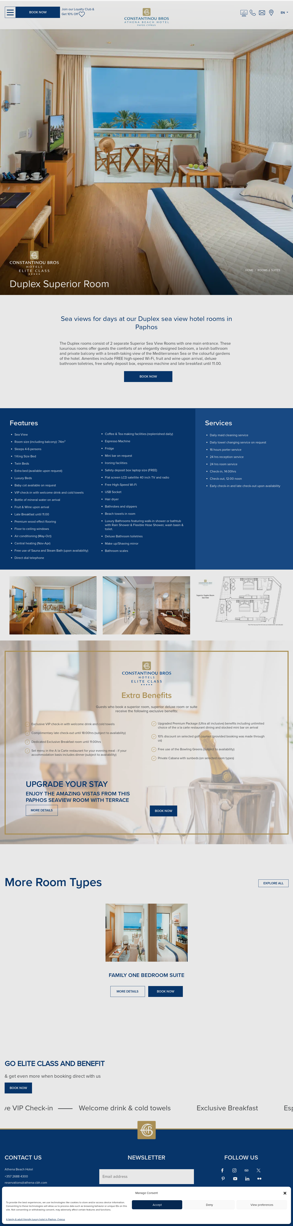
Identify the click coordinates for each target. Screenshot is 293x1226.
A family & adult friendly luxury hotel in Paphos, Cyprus (35, 1219)
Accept (157, 1205)
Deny (209, 1205)
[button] (285, 1193)
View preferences (262, 1205)
